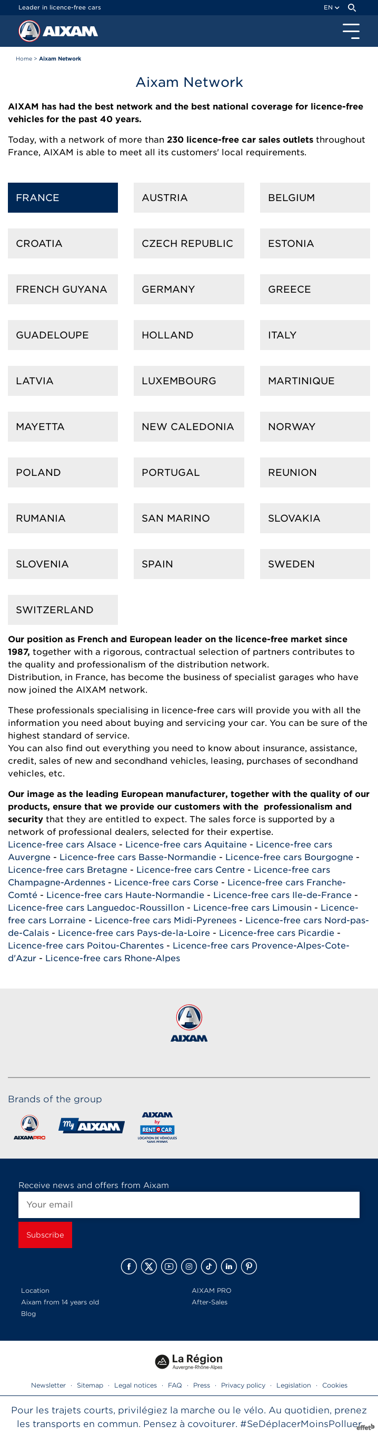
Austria (165, 197)
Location (35, 1290)
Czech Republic (187, 243)
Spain (157, 564)
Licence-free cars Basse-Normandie (137, 857)
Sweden (291, 564)
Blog (28, 1314)
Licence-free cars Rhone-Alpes (112, 958)
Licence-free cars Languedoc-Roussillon (96, 908)
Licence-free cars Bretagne (67, 870)
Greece (289, 289)
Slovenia (42, 564)
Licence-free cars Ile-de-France (282, 895)
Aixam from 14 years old (60, 1302)
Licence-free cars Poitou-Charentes (86, 946)
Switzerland (55, 609)
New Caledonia (188, 426)
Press (201, 1385)
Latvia (35, 380)
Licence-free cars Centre (190, 870)
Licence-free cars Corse (166, 882)
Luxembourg (179, 380)
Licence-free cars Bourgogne (289, 857)
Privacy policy (243, 1385)
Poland (38, 472)
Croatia (39, 243)
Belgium (291, 197)
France (37, 197)
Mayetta (40, 426)
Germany (168, 289)
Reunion (292, 472)
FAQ (175, 1385)
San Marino (176, 518)
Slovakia (294, 518)
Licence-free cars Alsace (62, 845)
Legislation (293, 1385)
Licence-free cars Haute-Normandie (125, 895)
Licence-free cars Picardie (276, 933)
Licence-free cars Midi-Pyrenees (165, 920)
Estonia (291, 243)
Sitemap (90, 1385)
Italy (282, 335)
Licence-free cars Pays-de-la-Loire (134, 933)
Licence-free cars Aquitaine (186, 845)
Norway (292, 426)
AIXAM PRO (212, 1290)
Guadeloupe (52, 335)
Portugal (171, 472)
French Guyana (61, 289)
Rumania (41, 518)
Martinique (301, 380)
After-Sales (209, 1302)
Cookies (334, 1385)
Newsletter (48, 1385)
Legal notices (135, 1385)
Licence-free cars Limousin (252, 908)
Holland (168, 335)
